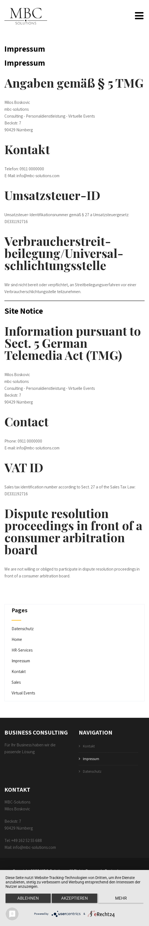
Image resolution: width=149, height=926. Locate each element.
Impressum (21, 661)
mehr (121, 898)
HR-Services (22, 650)
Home (17, 640)
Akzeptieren (74, 898)
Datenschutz (23, 629)
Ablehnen (28, 898)
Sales (16, 682)
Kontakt (19, 672)
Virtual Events (23, 693)
